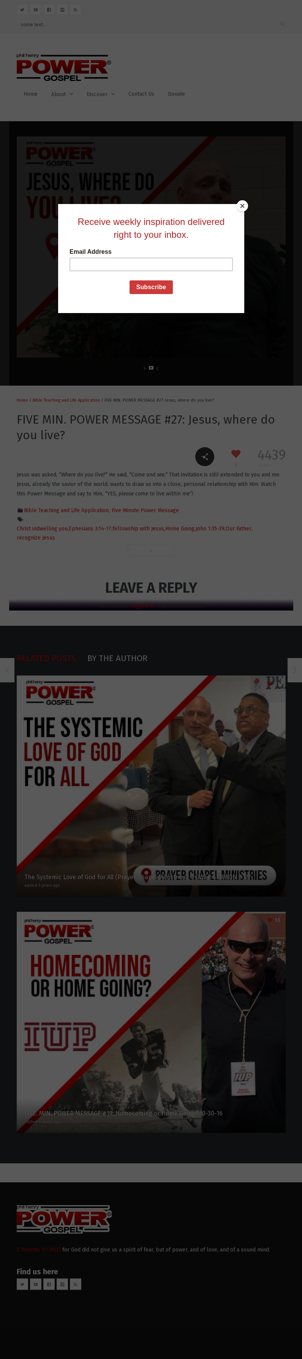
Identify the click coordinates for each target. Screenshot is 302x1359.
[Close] (242, 206)
